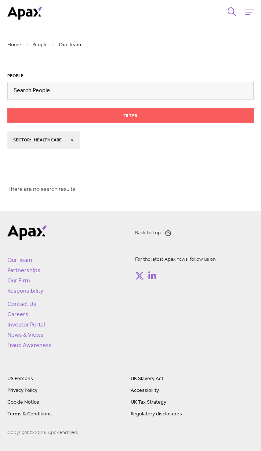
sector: (43, 140)
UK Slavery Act (147, 379)
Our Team (19, 260)
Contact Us (21, 304)
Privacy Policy (22, 390)
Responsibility (25, 291)
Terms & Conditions (29, 414)
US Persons (20, 379)
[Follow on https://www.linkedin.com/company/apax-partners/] (152, 275)
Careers (17, 315)
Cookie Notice (23, 402)
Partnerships (23, 271)
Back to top (153, 233)
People (15, 76)
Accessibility (145, 390)
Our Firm (18, 281)
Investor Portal (26, 325)
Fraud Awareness (29, 346)
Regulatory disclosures (156, 414)
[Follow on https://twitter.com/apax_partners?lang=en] (139, 275)
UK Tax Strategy (148, 402)
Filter (130, 116)
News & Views (25, 335)
